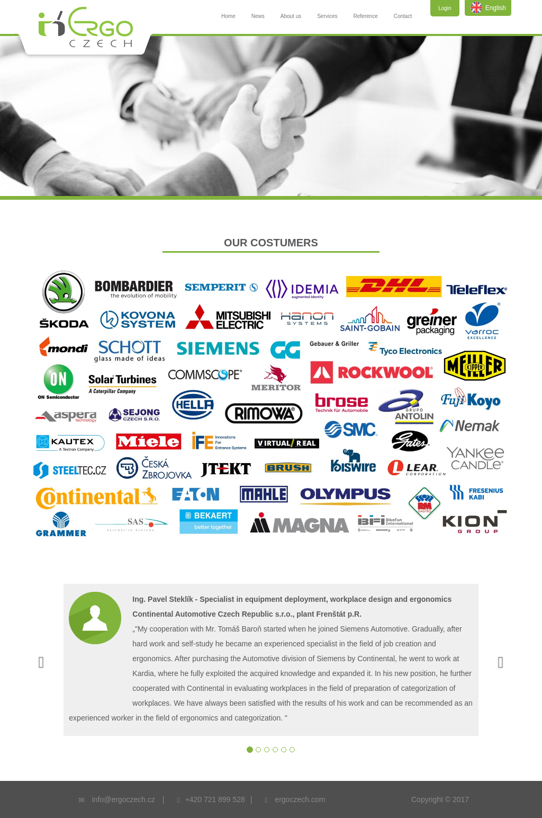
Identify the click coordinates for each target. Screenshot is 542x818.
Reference (366, 16)
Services (327, 16)
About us (291, 16)
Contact (403, 16)
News (258, 16)
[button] (38, 660)
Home (228, 16)
